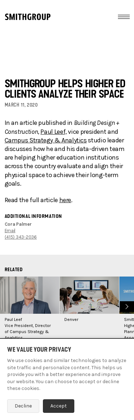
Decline (23, 406)
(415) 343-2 (17, 237)
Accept (58, 406)
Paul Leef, (53, 132)
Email (10, 230)
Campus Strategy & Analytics (46, 140)
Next (126, 306)
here (65, 200)
